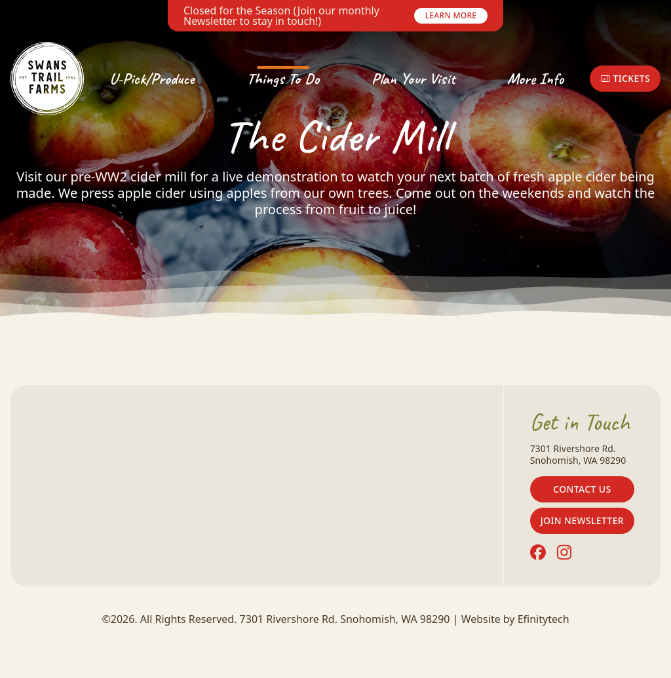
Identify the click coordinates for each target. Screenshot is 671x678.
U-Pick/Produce (152, 78)
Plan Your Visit (413, 78)
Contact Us (582, 489)
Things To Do (283, 78)
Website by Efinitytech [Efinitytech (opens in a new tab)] (515, 619)
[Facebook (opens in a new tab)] (538, 552)
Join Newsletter (582, 520)
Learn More (451, 15)
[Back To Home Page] (47, 78)
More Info (535, 78)
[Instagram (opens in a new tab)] (564, 552)
